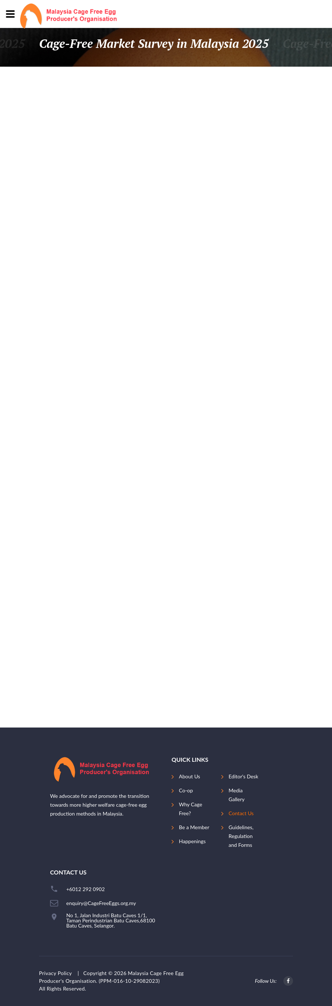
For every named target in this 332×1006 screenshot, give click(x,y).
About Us (189, 776)
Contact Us (241, 813)
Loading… (166, 401)
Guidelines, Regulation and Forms (241, 836)
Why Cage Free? (190, 808)
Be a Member (194, 827)
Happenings (192, 841)
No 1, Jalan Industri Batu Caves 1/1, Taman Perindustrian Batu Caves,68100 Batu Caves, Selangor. (110, 920)
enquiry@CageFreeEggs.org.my (101, 903)
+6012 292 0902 (85, 889)
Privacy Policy (55, 973)
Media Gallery (236, 794)
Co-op (186, 790)
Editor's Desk (243, 776)
